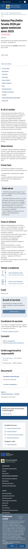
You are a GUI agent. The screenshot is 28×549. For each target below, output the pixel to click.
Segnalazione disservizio (8, 496)
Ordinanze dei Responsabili (9, 486)
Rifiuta (12, 546)
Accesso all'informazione (7, 394)
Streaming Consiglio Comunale (10, 510)
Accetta (22, 546)
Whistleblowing (6, 512)
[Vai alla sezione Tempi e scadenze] (14, 83)
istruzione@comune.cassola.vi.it (15, 343)
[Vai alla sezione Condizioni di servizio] (14, 92)
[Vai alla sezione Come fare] (14, 74)
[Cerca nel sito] (25, 7)
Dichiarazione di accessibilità (9, 500)
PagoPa (4, 471)
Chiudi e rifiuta (21, 517)
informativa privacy (8, 543)
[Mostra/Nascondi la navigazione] (3, 6)
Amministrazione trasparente (9, 478)
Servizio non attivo (6, 34)
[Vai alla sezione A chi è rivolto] (14, 68)
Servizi (6, 13)
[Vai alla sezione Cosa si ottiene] (14, 80)
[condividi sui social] (4, 55)
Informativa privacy (7, 498)
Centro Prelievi (6, 508)
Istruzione (17, 394)
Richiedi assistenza (7, 493)
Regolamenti (5, 481)
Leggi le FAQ (5, 503)
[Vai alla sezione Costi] (14, 86)
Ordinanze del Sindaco (7, 483)
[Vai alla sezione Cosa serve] (14, 77)
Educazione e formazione (14, 13)
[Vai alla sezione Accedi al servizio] (14, 89)
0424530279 (11, 341)
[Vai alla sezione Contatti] (14, 95)
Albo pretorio (5, 473)
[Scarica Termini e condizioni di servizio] (9, 331)
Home (2, 13)
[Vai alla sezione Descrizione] (14, 71)
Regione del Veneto (6, 2)
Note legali (5, 505)
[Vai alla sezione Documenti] (14, 101)
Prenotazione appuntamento (9, 468)
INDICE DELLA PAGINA (14, 64)
